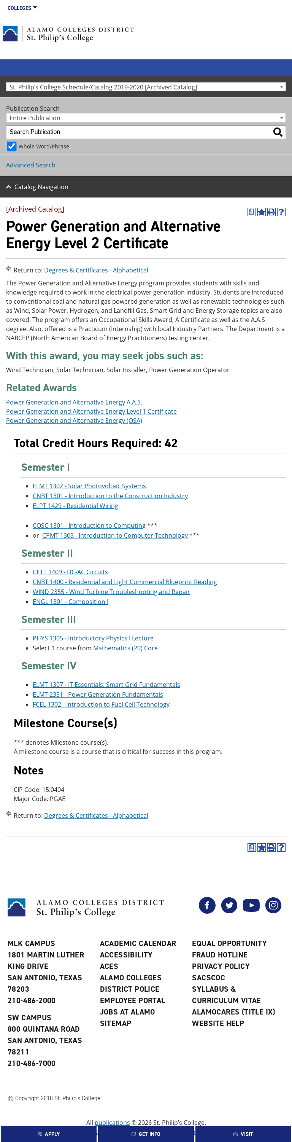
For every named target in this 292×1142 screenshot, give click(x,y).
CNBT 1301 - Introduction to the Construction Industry (110, 496)
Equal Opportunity (229, 943)
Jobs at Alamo (127, 1012)
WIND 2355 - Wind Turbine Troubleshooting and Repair (111, 592)
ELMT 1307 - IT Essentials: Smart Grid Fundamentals (106, 684)
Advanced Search (31, 165)
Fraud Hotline (220, 955)
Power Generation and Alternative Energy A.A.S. (74, 402)
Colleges (19, 8)
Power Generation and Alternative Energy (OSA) (74, 420)
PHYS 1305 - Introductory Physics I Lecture (93, 638)
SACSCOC (208, 978)
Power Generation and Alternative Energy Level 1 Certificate (91, 411)
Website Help (218, 1023)
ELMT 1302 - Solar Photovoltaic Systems (89, 486)
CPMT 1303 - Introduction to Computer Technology (115, 535)
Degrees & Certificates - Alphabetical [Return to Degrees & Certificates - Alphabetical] (96, 270)
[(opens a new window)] (252, 212)
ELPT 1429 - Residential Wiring (75, 506)
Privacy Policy (221, 966)
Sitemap (116, 1023)
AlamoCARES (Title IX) (233, 1012)
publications (112, 1122)
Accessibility (126, 955)
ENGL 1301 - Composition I (70, 601)
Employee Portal (132, 1000)
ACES (109, 966)
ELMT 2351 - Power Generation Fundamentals (98, 694)
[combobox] (146, 86)
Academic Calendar (138, 943)
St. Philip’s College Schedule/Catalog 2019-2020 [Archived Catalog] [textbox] (103, 87)
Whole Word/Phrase (44, 146)
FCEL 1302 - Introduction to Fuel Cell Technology (101, 704)
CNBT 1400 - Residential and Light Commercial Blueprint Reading (125, 582)
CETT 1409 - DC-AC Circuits (70, 572)
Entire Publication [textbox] (35, 118)
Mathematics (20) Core (125, 648)
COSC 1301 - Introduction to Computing (89, 525)
